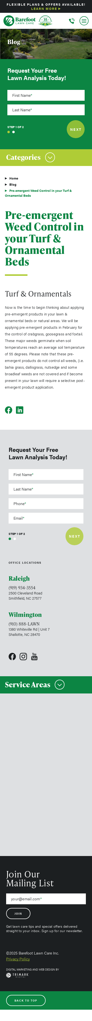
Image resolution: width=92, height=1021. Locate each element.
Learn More (44, 8)
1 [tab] (8, 132)
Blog (12, 184)
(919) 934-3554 (22, 588)
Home (13, 178)
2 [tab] (13, 132)
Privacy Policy (18, 959)
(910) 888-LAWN (24, 624)
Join (18, 913)
